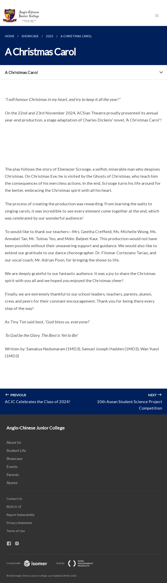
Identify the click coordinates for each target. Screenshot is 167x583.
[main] (83, 220)
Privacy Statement (19, 523)
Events (12, 466)
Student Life (16, 450)
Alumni (11, 482)
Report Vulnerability (20, 515)
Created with (30, 563)
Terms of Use (15, 531)
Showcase (14, 458)
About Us (13, 442)
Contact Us (14, 498)
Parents (12, 474)
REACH (11, 506)
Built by (78, 563)
